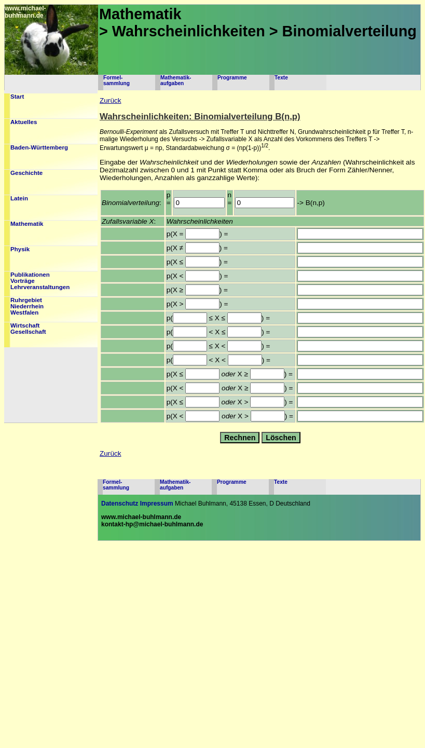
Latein (19, 198)
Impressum (156, 503)
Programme (232, 77)
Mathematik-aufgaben (175, 80)
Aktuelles (23, 122)
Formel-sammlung (116, 80)
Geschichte (26, 173)
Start (17, 96)
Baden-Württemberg (39, 147)
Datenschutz (119, 503)
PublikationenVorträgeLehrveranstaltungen (40, 280)
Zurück (110, 100)
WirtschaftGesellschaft (28, 328)
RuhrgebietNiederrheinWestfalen (27, 306)
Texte (281, 77)
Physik (20, 249)
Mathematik (27, 224)
